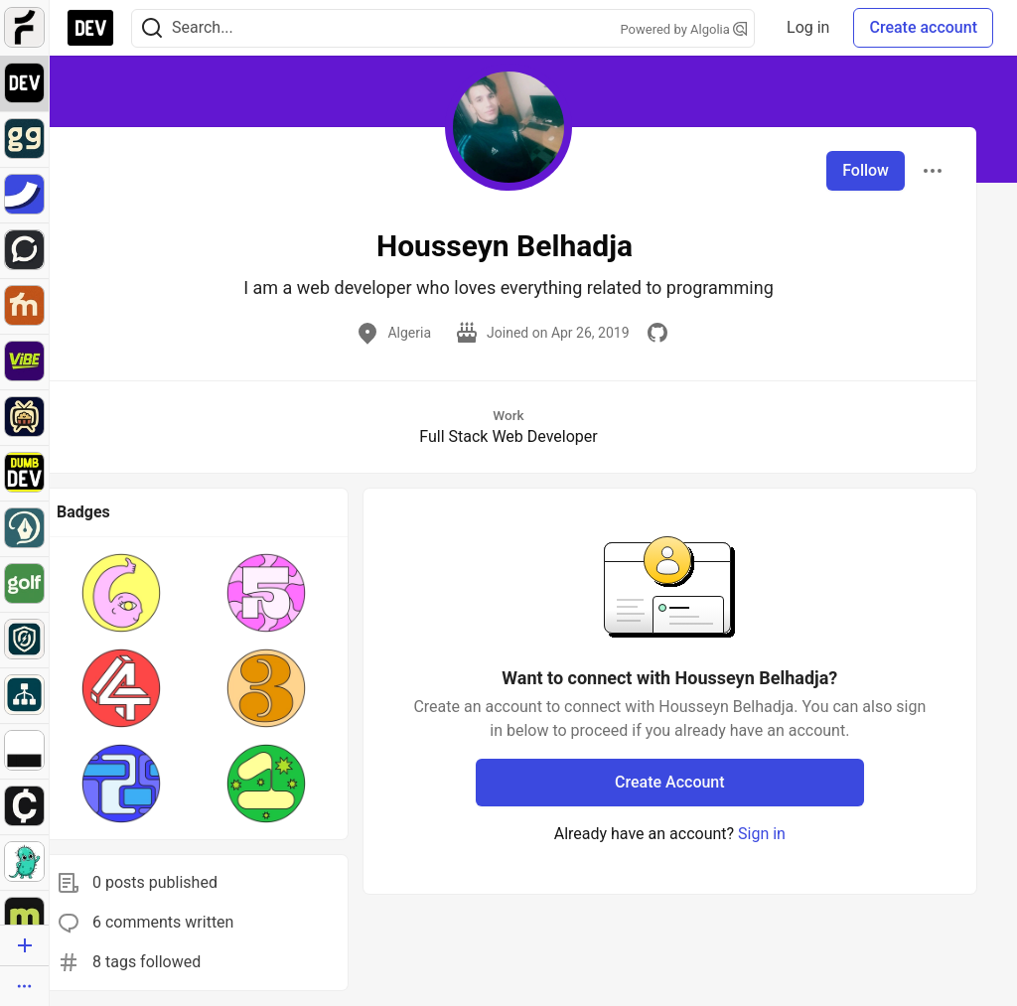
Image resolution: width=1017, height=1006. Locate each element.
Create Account (670, 782)
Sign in (762, 833)
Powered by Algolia (684, 29)
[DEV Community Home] (90, 28)
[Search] (152, 28)
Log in (808, 27)
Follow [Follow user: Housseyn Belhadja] (865, 170)
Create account (923, 27)
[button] (121, 593)
